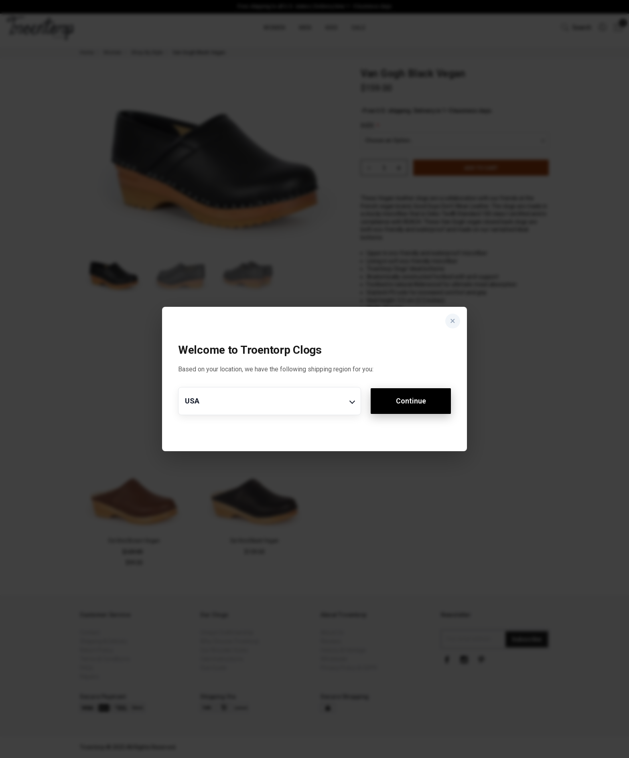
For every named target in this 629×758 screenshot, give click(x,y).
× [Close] (451, 322)
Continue (411, 401)
